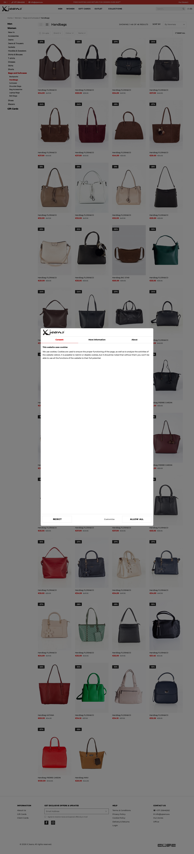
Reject (57, 519)
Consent (59, 340)
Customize (109, 519)
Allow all (137, 519)
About (134, 340)
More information (96, 340)
